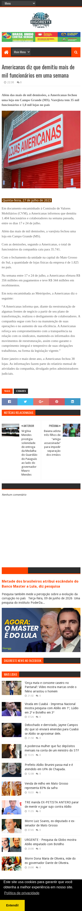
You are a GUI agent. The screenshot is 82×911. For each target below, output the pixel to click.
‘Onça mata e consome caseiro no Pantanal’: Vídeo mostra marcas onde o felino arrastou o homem (51, 687)
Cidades (21, 391)
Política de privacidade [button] (21, 893)
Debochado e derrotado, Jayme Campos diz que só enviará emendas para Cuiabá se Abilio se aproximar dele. (52, 729)
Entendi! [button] (12, 905)
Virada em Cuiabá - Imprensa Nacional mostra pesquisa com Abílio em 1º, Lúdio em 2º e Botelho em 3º (52, 708)
